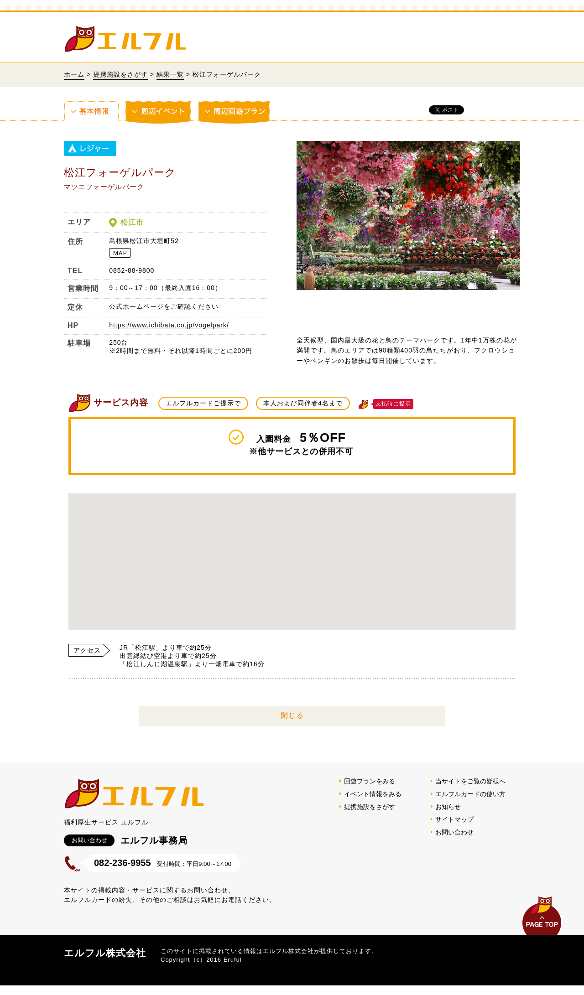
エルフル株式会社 (105, 962)
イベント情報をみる (373, 803)
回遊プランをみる (369, 790)
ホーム (74, 74)
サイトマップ (454, 829)
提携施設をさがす (120, 74)
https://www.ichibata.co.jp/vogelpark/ (169, 325)
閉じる (292, 725)
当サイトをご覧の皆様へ (470, 790)
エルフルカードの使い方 (470, 803)
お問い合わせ (454, 841)
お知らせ (448, 816)
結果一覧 (170, 74)
